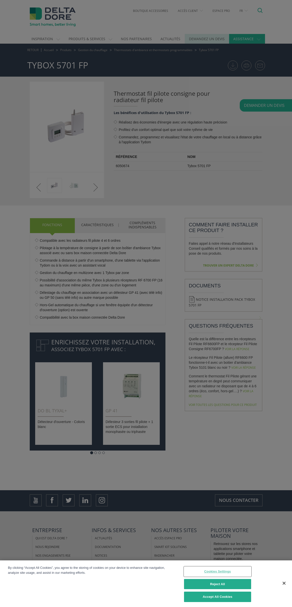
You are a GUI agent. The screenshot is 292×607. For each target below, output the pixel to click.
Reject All (217, 584)
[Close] (284, 583)
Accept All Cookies (218, 597)
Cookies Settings (217, 571)
